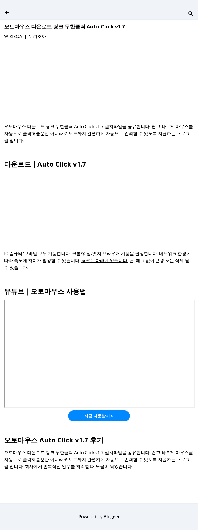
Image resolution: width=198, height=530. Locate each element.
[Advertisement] (99, 82)
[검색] (191, 14)
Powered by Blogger (99, 516)
